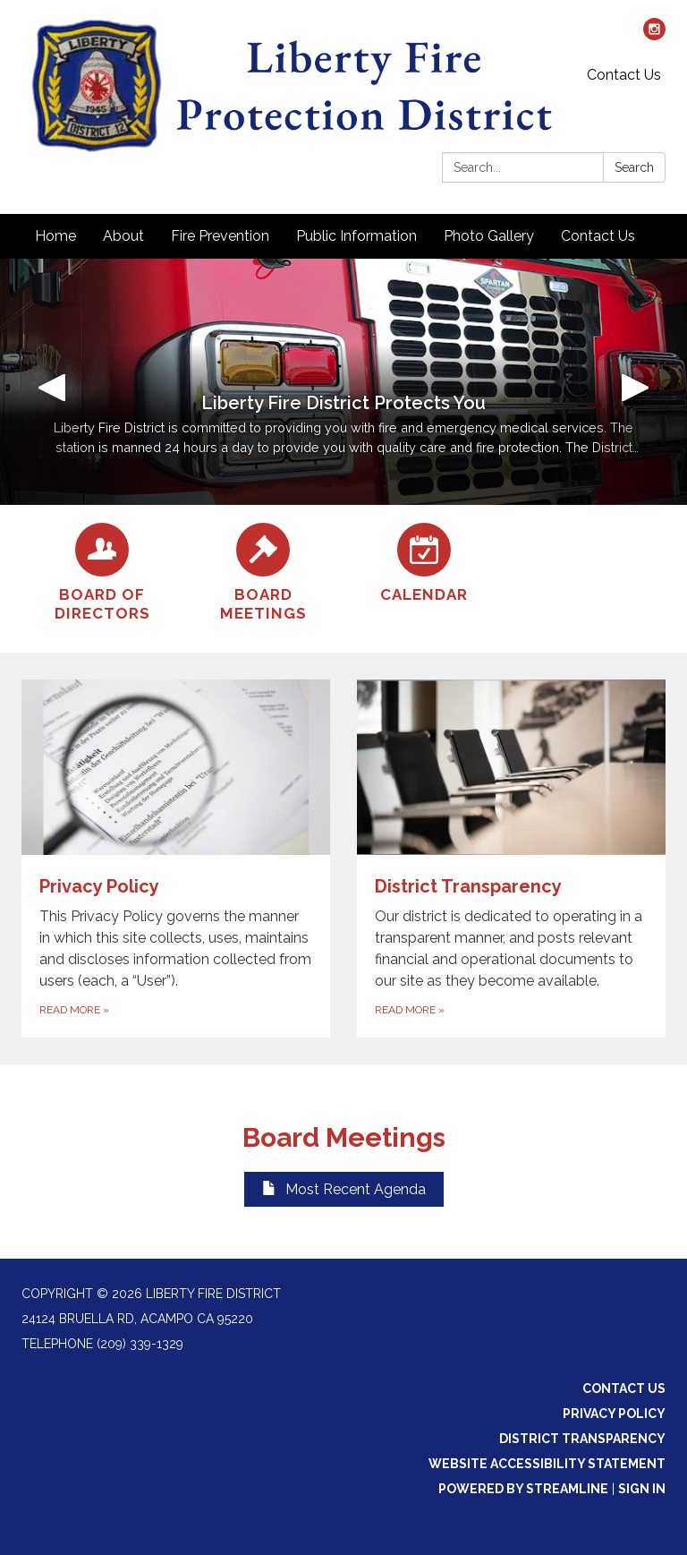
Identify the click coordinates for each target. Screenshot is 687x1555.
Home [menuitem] (55, 235)
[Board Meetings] (263, 573)
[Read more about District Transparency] (511, 858)
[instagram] (654, 35)
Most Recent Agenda (344, 1189)
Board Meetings (343, 1137)
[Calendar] (424, 563)
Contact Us (624, 74)
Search (634, 167)
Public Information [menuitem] (356, 235)
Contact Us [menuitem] (598, 235)
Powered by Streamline (523, 1489)
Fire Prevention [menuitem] (220, 235)
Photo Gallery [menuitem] (489, 235)
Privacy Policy (614, 1413)
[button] (51, 382)
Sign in (642, 1489)
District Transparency (582, 1438)
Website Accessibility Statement (547, 1464)
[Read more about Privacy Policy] (175, 858)
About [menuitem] (123, 235)
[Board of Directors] (102, 573)
